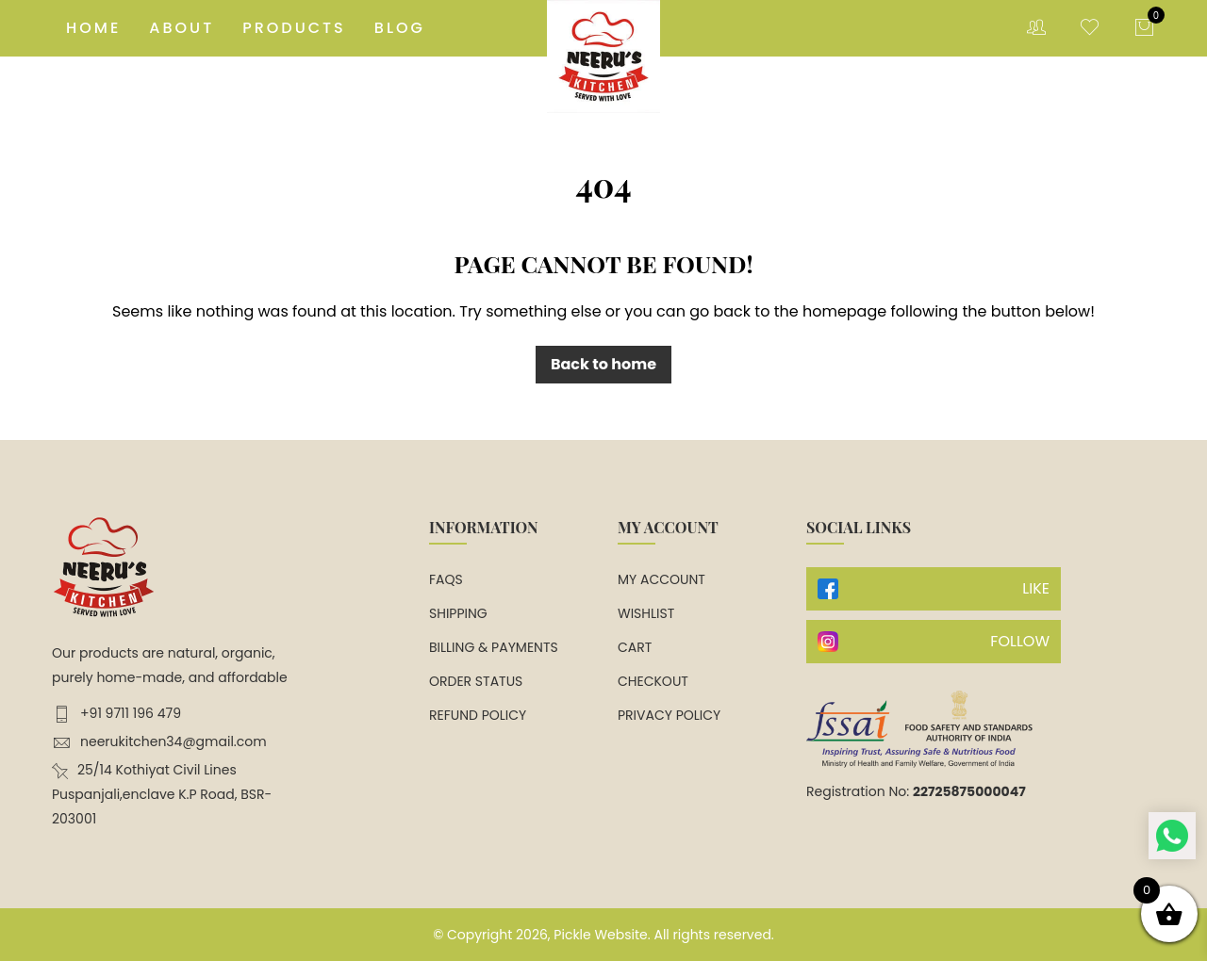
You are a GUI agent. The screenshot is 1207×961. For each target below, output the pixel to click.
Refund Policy (477, 715)
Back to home (603, 364)
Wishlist (646, 613)
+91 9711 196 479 (116, 714)
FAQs (446, 579)
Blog (399, 28)
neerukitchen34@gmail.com (159, 742)
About (181, 28)
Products (294, 28)
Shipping (458, 613)
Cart (635, 647)
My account (661, 579)
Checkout (653, 681)
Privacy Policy (669, 715)
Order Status (475, 681)
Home (93, 28)
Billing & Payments (493, 647)
